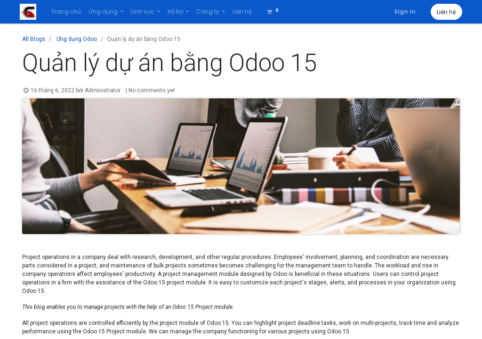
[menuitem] (68, 12)
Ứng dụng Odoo (76, 39)
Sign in (402, 12)
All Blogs (33, 39)
